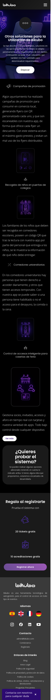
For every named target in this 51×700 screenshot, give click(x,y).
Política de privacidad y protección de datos (25, 672)
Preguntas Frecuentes (25, 687)
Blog (25, 660)
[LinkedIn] (29, 624)
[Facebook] (21, 624)
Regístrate (25, 647)
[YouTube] (38, 624)
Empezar (25, 69)
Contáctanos (25, 642)
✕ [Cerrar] (35, 694)
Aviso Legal (25, 664)
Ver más (9, 438)
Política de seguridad (25, 668)
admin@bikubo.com (25, 638)
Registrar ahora (25, 567)
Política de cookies (25, 677)
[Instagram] (12, 624)
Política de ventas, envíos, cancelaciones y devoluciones (25, 682)
